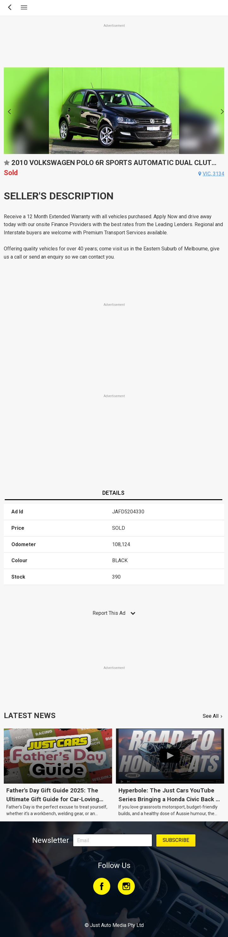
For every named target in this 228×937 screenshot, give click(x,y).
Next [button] (220, 111)
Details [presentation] (113, 492)
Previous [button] (7, 111)
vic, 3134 (213, 174)
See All (211, 716)
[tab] (113, 493)
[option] (114, 110)
